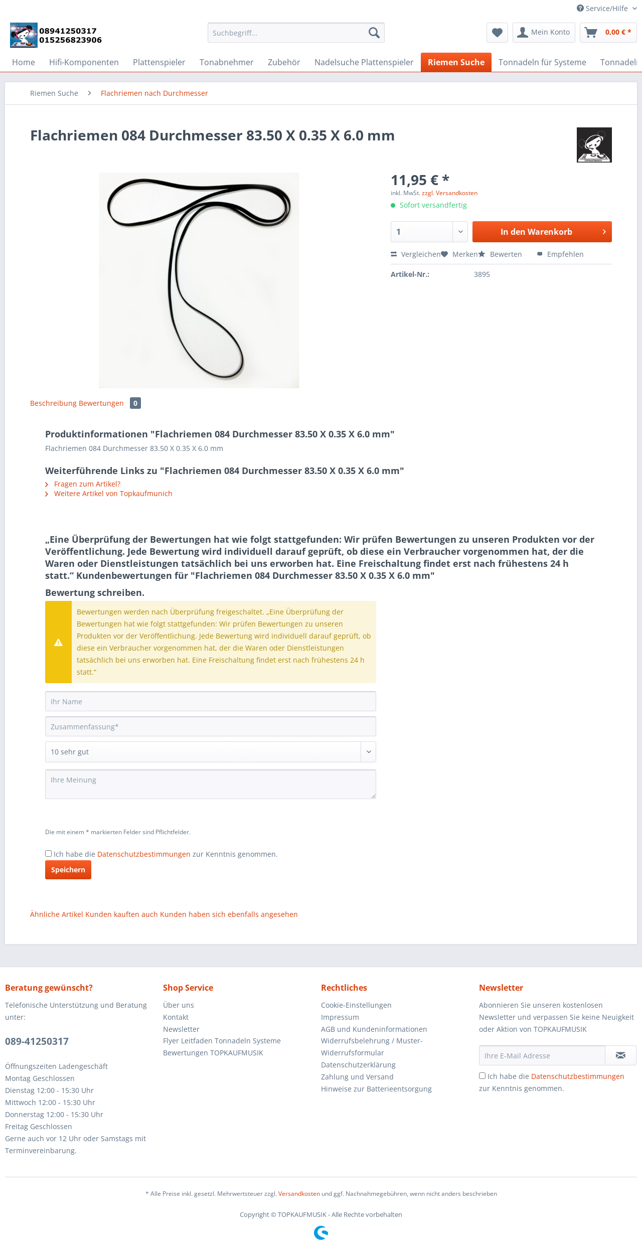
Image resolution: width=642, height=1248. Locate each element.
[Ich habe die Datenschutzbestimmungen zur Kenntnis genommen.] (48, 853)
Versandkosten (299, 1193)
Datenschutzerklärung (358, 1064)
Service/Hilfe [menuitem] (603, 8)
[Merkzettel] (497, 33)
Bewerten (501, 254)
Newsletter (181, 1029)
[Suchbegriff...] (296, 33)
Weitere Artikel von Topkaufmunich (109, 493)
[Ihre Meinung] (210, 784)
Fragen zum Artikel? (82, 484)
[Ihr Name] (210, 701)
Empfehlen (560, 254)
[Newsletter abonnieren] (620, 1055)
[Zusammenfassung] (210, 726)
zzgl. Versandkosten (449, 193)
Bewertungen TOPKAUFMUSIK (213, 1052)
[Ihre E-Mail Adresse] (542, 1055)
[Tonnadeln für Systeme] (542, 62)
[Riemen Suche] (456, 62)
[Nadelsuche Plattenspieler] (364, 62)
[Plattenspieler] (159, 62)
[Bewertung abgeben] (210, 751)
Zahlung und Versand (357, 1076)
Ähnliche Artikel (56, 914)
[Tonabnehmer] (227, 62)
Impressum (340, 1017)
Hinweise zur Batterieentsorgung (376, 1089)
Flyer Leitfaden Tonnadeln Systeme (222, 1040)
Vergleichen (416, 254)
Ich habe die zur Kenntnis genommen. (166, 854)
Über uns (178, 1005)
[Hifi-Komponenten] (84, 62)
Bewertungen (110, 403)
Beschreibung (53, 403)
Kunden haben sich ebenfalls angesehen (229, 914)
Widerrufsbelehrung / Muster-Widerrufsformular (372, 1046)
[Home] (23, 62)
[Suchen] (374, 33)
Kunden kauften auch (121, 914)
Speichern (68, 869)
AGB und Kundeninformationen (374, 1029)
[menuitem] (296, 37)
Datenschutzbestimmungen (144, 854)
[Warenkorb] (608, 33)
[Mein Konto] (544, 33)
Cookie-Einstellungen (356, 1005)
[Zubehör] (284, 62)
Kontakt (176, 1017)
